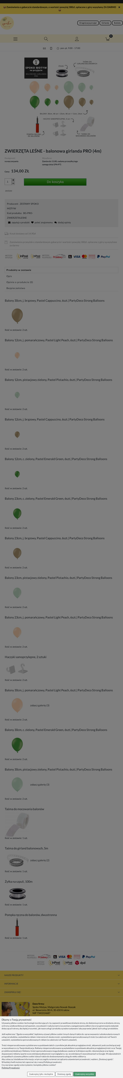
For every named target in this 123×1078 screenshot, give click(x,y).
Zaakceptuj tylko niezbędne (41, 1074)
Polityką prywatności (52, 1062)
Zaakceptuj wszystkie (84, 1074)
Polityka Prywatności (11, 1068)
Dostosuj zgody (64, 1074)
